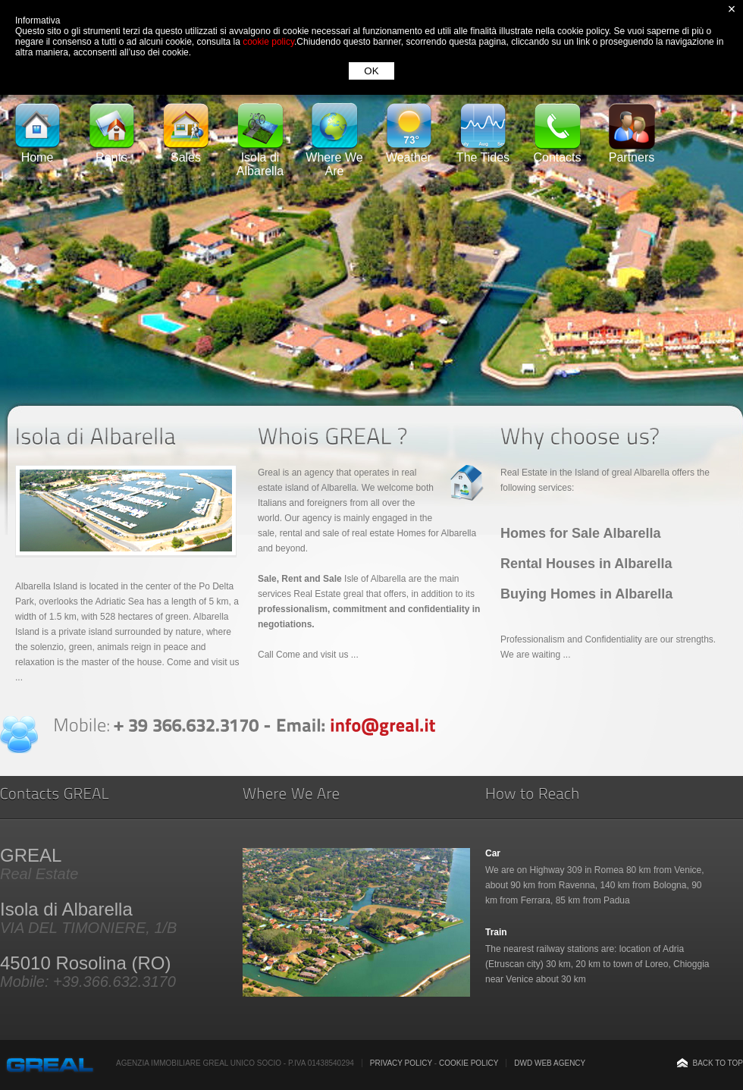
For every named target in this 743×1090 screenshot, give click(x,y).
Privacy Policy (401, 1063)
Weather (408, 152)
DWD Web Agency (549, 1063)
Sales (185, 152)
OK (371, 71)
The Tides (482, 152)
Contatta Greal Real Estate (19, 734)
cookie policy (268, 41)
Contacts (557, 152)
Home (37, 152)
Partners (631, 152)
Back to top (717, 1063)
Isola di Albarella (260, 158)
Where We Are (334, 158)
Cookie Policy (468, 1063)
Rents (111, 152)
